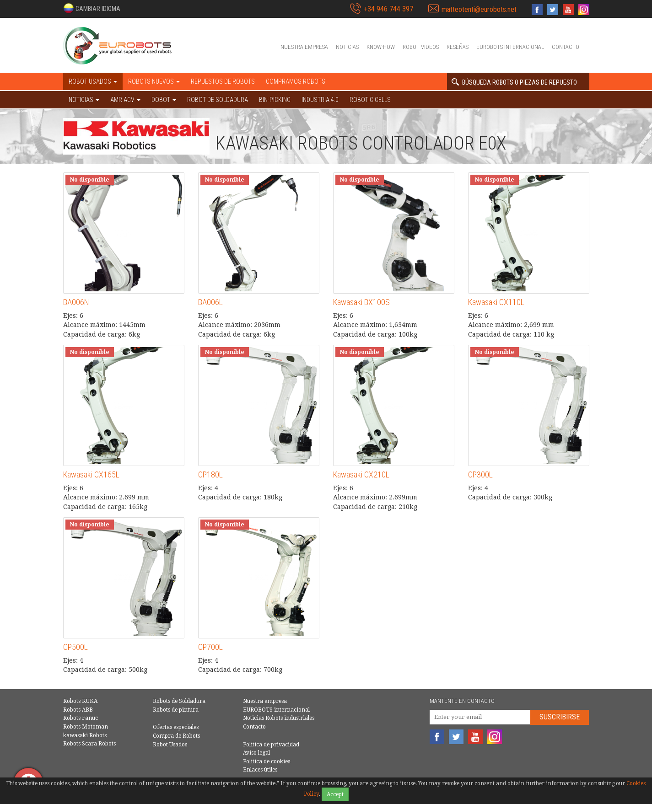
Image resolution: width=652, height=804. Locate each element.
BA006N (76, 302)
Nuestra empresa (304, 46)
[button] (91, 8)
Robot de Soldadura (217, 99)
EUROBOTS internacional (510, 46)
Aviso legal (256, 753)
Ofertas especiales (176, 727)
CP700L (210, 647)
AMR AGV (125, 99)
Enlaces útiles (260, 769)
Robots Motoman (85, 727)
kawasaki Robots (85, 735)
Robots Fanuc (80, 718)
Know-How (380, 46)
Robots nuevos (154, 81)
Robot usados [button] (93, 81)
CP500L (75, 647)
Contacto (565, 46)
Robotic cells (370, 99)
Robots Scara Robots (89, 743)
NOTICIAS (84, 99)
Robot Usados (170, 744)
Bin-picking (275, 99)
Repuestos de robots (223, 81)
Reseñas (458, 46)
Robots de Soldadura (179, 701)
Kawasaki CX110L (496, 302)
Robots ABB (78, 710)
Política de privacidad (271, 744)
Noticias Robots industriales (278, 718)
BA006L (210, 302)
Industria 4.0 (320, 99)
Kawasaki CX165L (91, 474)
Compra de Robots (176, 736)
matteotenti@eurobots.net (479, 9)
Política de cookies (266, 761)
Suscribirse (559, 717)
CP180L (210, 474)
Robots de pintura (176, 710)
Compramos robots (295, 81)
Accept (335, 794)
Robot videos (421, 46)
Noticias (347, 46)
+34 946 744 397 (388, 9)
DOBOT (163, 99)
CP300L (480, 474)
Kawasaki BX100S (361, 302)
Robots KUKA (80, 701)
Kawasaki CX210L (361, 474)
